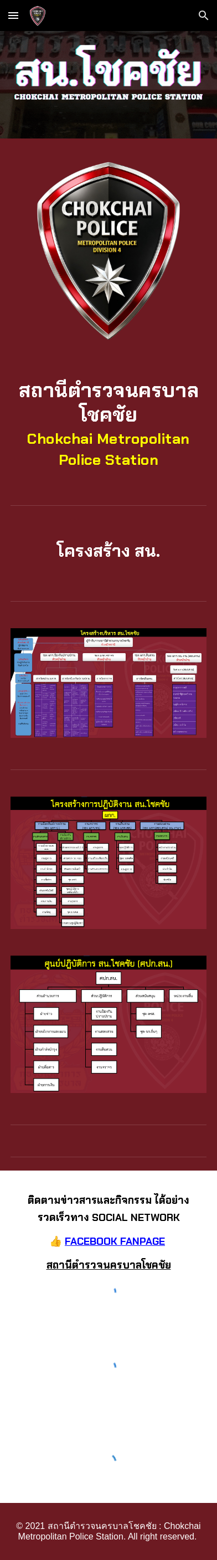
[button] (13, 15)
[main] (108, 423)
